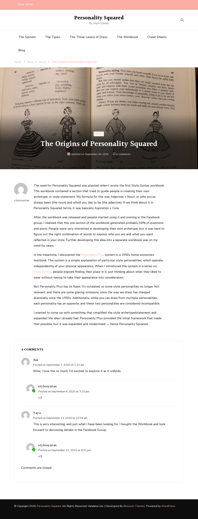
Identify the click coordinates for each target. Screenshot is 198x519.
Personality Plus (92, 255)
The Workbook (127, 37)
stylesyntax (21, 192)
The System (27, 37)
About (98, 133)
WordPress (168, 506)
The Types (52, 37)
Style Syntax (25, 4)
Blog (21, 50)
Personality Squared (99, 18)
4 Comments (123, 154)
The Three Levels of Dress (88, 37)
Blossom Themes (134, 506)
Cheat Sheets (157, 37)
